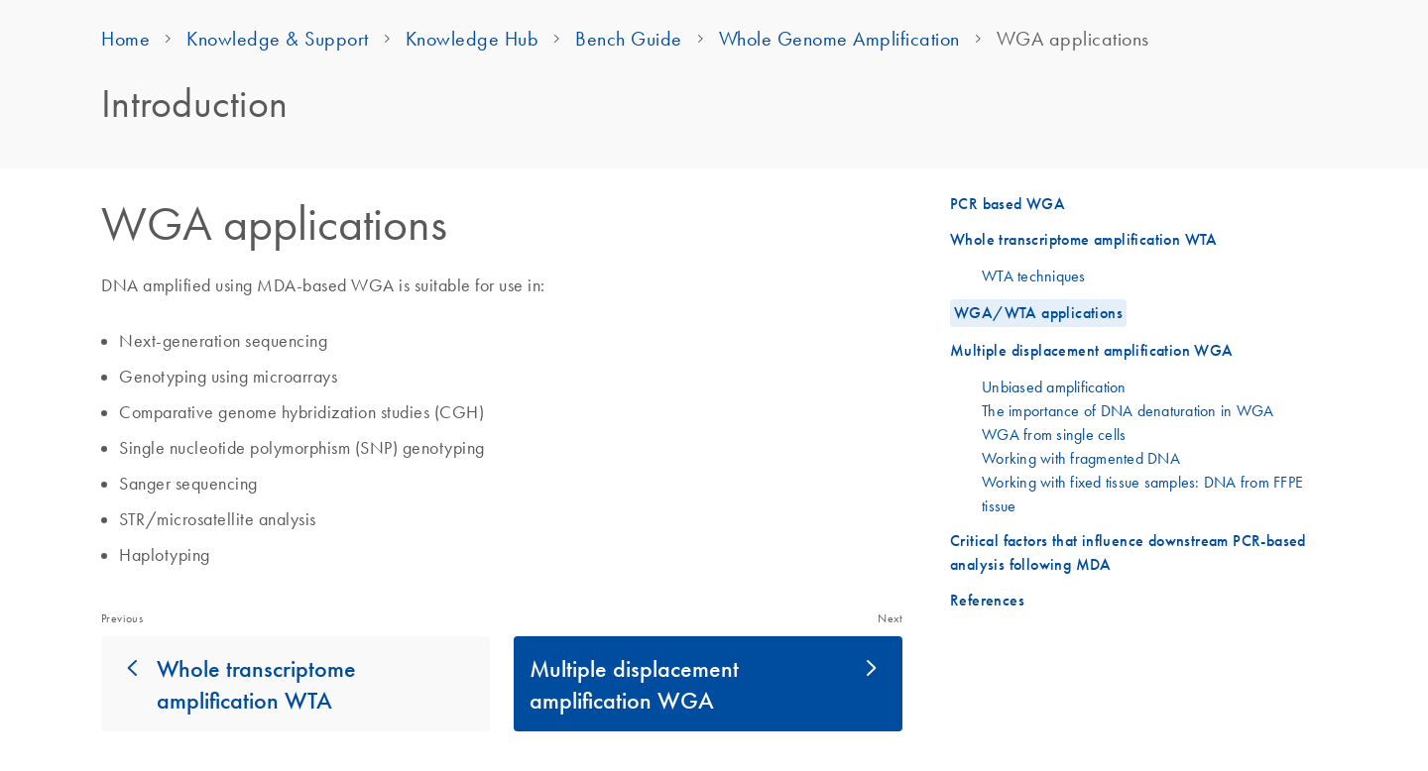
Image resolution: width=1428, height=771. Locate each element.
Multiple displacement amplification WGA (634, 684)
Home (125, 39)
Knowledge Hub (472, 39)
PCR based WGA (1007, 203)
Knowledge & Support (277, 39)
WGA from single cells (1054, 434)
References (987, 600)
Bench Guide (628, 39)
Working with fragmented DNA (1081, 458)
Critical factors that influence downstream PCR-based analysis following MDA (1128, 552)
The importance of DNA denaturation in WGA (1127, 410)
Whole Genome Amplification (839, 39)
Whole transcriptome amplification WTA (256, 684)
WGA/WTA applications (1038, 312)
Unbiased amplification (1054, 386)
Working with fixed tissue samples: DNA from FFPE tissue (1142, 493)
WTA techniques (1034, 275)
